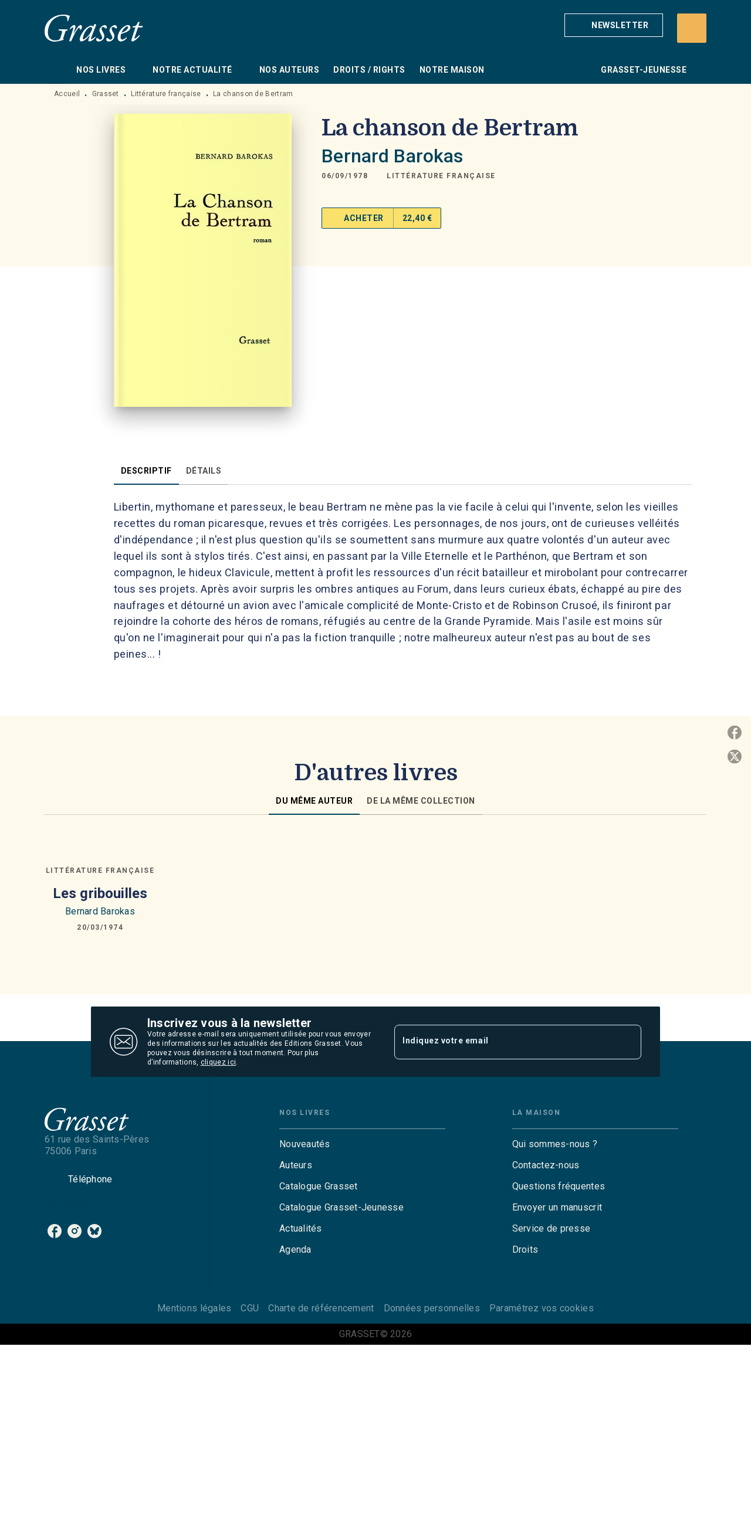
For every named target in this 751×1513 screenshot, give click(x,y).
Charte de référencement (321, 1308)
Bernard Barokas (392, 156)
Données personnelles (432, 1308)
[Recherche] (691, 28)
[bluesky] (94, 1231)
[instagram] (74, 1231)
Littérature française (166, 94)
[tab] (57, 70)
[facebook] (55, 1231)
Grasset (105, 94)
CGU (250, 1308)
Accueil (67, 94)
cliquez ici (218, 1062)
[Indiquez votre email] (503, 1042)
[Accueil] (94, 28)
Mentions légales (194, 1308)
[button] (613, 25)
